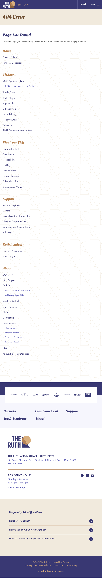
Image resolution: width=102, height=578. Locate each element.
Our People (9, 280)
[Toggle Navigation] (95, 4)
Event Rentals (9, 323)
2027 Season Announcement (17, 130)
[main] (51, 195)
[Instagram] (87, 476)
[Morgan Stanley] (67, 395)
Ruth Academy (13, 244)
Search (83, 4)
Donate (6, 210)
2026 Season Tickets (13, 81)
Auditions (7, 285)
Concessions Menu (12, 186)
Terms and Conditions (13, 337)
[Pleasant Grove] (35, 395)
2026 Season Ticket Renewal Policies (19, 86)
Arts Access (8, 124)
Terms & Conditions (12, 62)
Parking (6, 165)
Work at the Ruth (11, 301)
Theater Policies (11, 176)
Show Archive (10, 307)
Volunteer (7, 232)
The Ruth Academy (12, 250)
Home (7, 51)
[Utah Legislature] (45, 395)
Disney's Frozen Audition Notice (17, 290)
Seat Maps (8, 154)
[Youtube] (92, 476)
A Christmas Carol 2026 (14, 295)
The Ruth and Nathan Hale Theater (19, 4)
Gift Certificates (11, 108)
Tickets (8, 75)
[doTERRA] (14, 395)
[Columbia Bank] (56, 395)
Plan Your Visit (13, 143)
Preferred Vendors (12, 332)
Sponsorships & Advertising (17, 226)
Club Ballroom (10, 328)
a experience (50, 571)
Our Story (8, 274)
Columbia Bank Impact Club (17, 216)
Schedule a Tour (11, 181)
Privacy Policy (10, 57)
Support (8, 199)
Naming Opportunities (14, 221)
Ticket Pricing (9, 114)
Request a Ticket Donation (16, 353)
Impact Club (9, 103)
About (7, 268)
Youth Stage (9, 97)
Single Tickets (9, 92)
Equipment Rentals (12, 342)
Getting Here (9, 170)
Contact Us (8, 317)
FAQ (5, 348)
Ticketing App (10, 119)
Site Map (28, 565)
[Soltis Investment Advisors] (77, 395)
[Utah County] (24, 395)
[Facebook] (82, 476)
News (6, 312)
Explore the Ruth (11, 148)
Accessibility (9, 159)
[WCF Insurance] (88, 395)
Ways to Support (11, 205)
